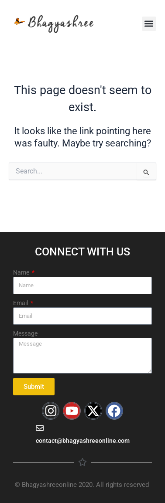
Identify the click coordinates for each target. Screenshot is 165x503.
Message (25, 333)
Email (21, 302)
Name (22, 272)
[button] (149, 24)
